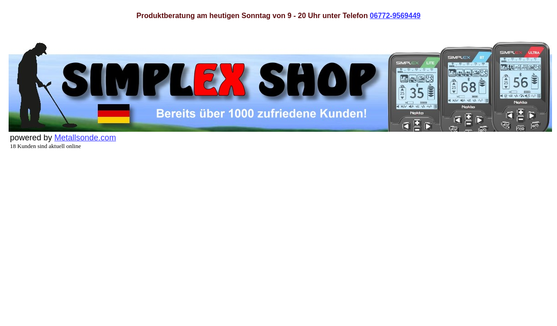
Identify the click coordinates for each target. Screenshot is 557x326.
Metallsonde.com (85, 137)
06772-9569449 (395, 15)
